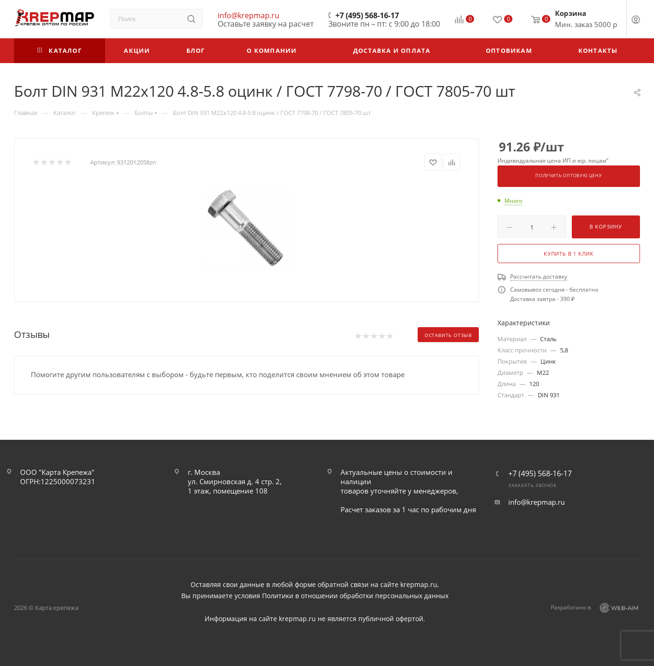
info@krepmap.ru (248, 15)
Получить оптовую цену (568, 176)
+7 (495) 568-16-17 (367, 15)
